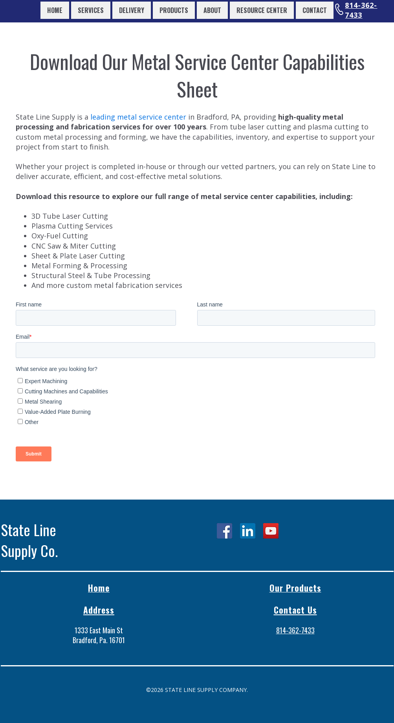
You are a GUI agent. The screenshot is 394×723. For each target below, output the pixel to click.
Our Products (295, 587)
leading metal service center (138, 117)
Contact (314, 10)
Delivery (131, 10)
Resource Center (261, 10)
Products (173, 10)
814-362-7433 (361, 10)
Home (54, 10)
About (212, 10)
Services (91, 10)
